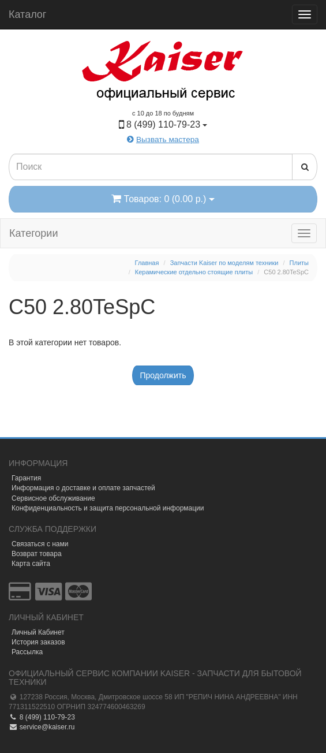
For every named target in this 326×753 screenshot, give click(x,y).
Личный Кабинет (38, 632)
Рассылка (27, 652)
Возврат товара (37, 554)
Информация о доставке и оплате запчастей (83, 488)
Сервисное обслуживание (53, 498)
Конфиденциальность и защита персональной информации (108, 508)
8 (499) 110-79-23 (42, 717)
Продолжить (163, 375)
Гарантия (26, 478)
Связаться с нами (40, 544)
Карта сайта (31, 564)
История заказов (38, 642)
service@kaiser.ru (41, 727)
